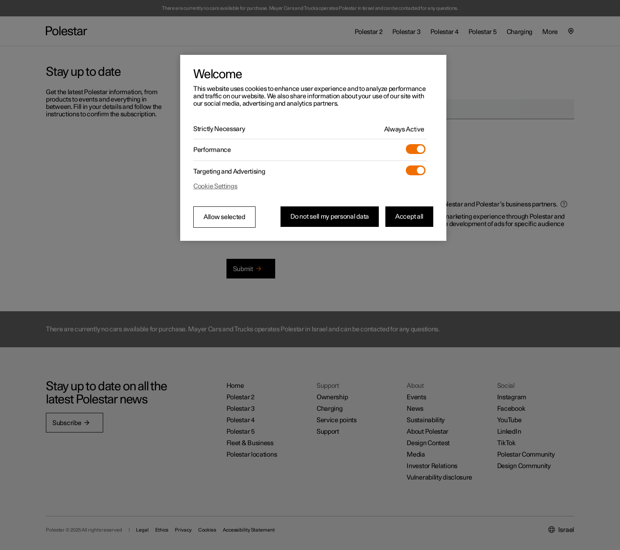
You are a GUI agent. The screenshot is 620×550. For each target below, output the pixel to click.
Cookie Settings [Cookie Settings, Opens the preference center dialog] (215, 186)
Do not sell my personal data (329, 216)
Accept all (409, 216)
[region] (313, 148)
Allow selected (224, 217)
